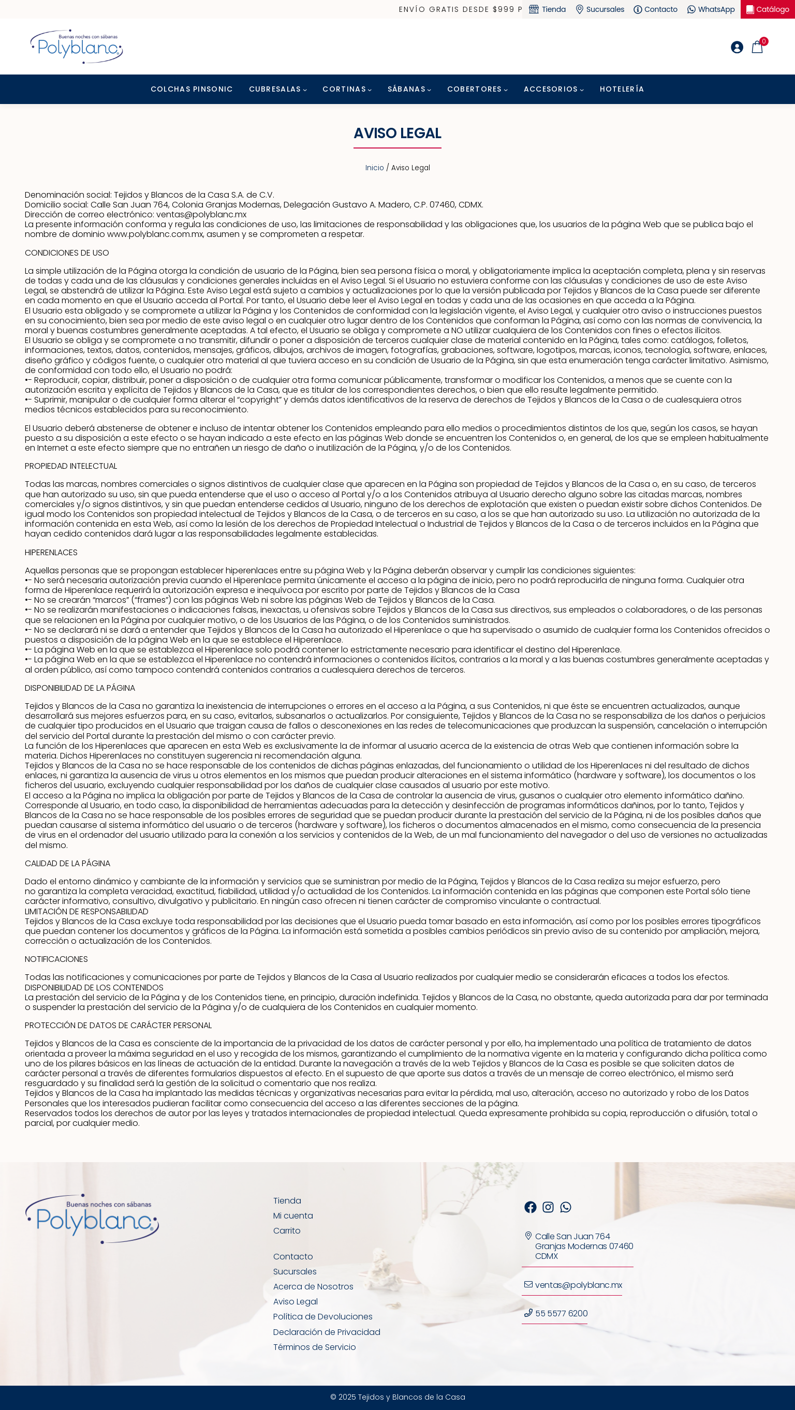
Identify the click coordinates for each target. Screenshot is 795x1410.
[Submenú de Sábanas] (429, 89)
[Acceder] (737, 47)
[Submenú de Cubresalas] (305, 89)
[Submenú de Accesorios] (582, 89)
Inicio (374, 168)
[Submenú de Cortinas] (369, 89)
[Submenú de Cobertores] (506, 89)
